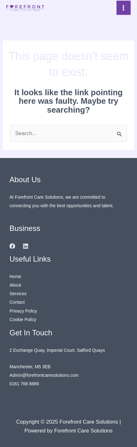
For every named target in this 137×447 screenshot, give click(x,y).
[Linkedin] (25, 246)
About (15, 285)
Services (18, 293)
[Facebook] (12, 246)
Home (15, 276)
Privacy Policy (23, 311)
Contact (17, 302)
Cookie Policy (22, 319)
